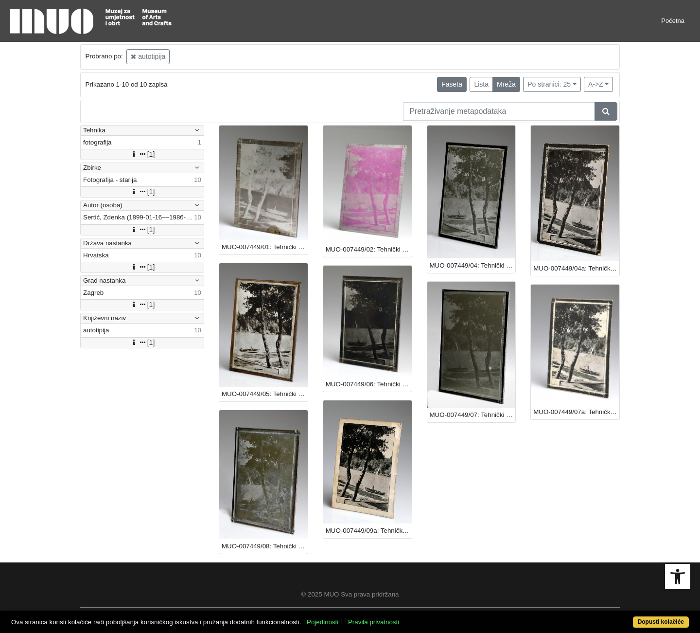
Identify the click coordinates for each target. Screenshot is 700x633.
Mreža (506, 84)
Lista (481, 84)
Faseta (451, 84)
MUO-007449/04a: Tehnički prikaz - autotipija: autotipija (576, 268)
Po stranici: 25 (549, 84)
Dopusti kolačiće (661, 621)
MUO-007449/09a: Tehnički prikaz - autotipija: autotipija (369, 530)
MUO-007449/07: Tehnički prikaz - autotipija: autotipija (473, 414)
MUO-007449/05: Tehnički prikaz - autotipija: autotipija (265, 394)
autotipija (148, 56)
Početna (672, 20)
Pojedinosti (322, 622)
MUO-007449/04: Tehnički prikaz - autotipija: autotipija (473, 265)
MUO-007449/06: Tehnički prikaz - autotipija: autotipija (369, 384)
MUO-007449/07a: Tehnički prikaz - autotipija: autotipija (576, 412)
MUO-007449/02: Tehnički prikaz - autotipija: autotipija (369, 249)
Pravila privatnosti (373, 622)
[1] (142, 154)
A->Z (595, 84)
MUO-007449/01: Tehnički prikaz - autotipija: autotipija (265, 247)
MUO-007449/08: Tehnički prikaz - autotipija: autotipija (265, 546)
